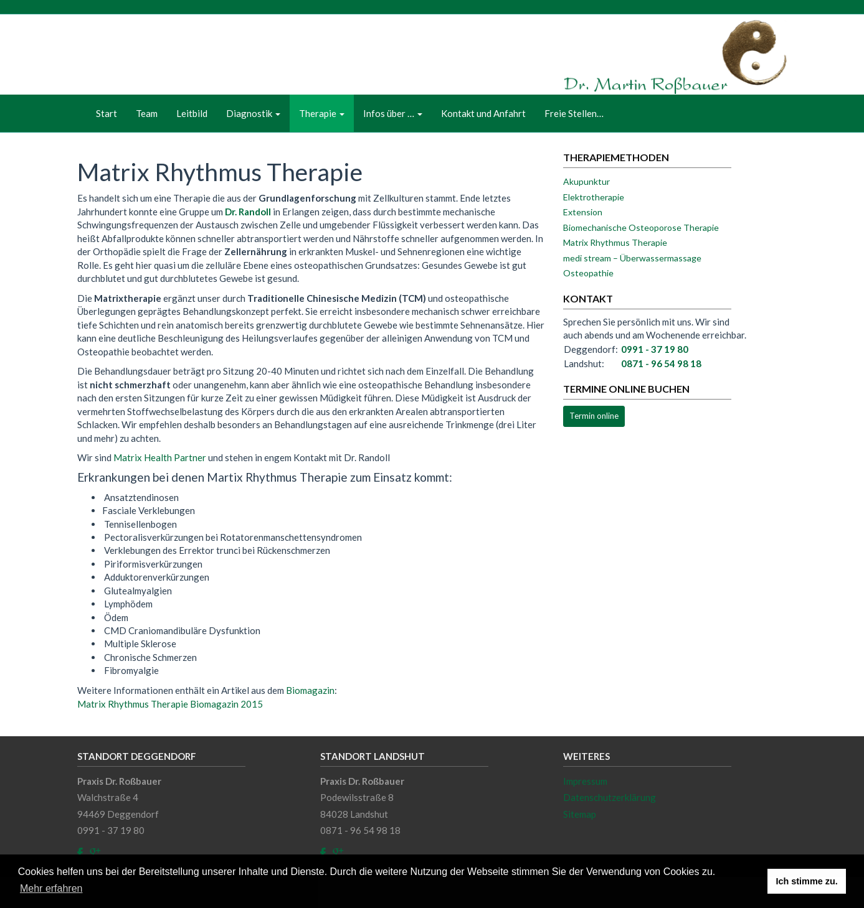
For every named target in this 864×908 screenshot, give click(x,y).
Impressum (585, 781)
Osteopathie (588, 273)
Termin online (594, 416)
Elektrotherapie (593, 197)
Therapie (321, 113)
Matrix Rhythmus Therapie (615, 242)
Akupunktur (586, 181)
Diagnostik (253, 113)
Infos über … (392, 113)
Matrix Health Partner (159, 457)
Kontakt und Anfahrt (483, 113)
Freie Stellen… (574, 113)
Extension (582, 212)
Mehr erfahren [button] (51, 888)
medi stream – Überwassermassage (632, 258)
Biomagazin (310, 690)
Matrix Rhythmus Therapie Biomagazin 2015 (170, 703)
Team (147, 113)
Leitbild (191, 113)
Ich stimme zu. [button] (807, 881)
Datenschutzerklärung (609, 797)
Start (106, 113)
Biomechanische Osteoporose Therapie (641, 227)
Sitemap (579, 814)
